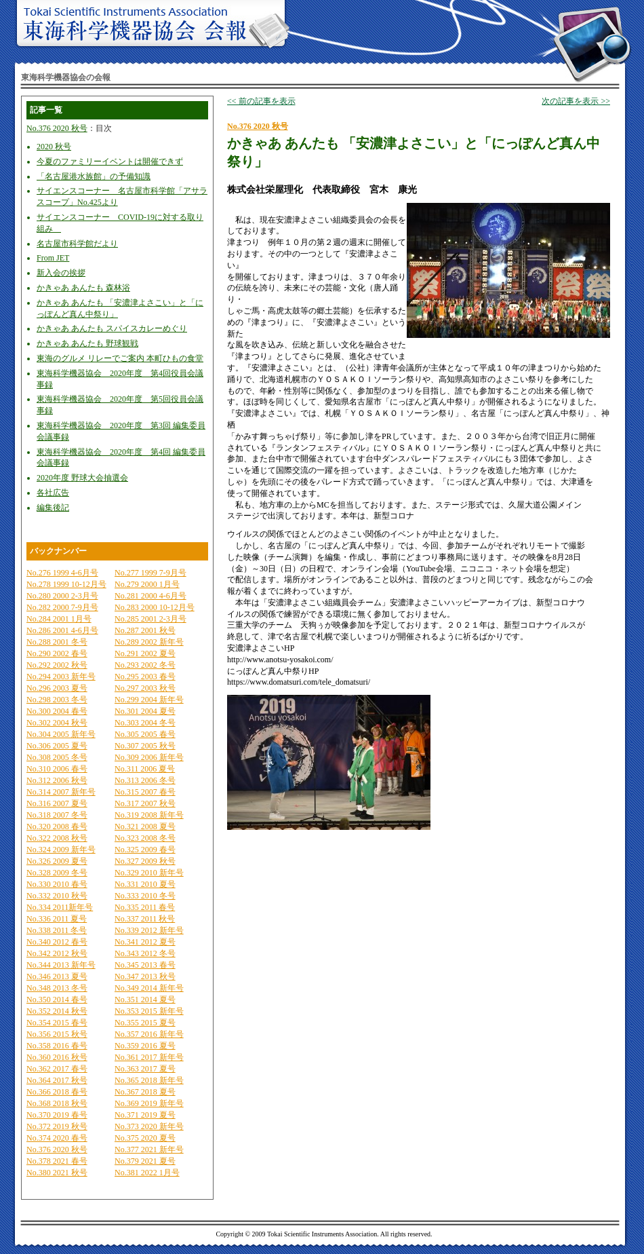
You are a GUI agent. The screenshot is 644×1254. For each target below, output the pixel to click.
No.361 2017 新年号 (149, 1057)
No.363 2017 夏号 (145, 1069)
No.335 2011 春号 (145, 907)
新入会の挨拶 (61, 273)
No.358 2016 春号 (56, 1045)
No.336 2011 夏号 (56, 919)
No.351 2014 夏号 (145, 999)
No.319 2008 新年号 (149, 815)
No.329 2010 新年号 (149, 872)
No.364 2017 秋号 (56, 1080)
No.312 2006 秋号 (56, 780)
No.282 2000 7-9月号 (62, 607)
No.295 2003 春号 (145, 676)
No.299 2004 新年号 (149, 699)
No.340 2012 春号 (56, 942)
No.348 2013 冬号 (56, 988)
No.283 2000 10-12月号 (155, 607)
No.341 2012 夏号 (145, 942)
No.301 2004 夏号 (145, 711)
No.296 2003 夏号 (56, 688)
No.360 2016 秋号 (56, 1057)
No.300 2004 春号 (56, 711)
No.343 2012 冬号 (145, 953)
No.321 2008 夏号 (145, 826)
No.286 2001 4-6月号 (62, 630)
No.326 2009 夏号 (56, 861)
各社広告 (53, 492)
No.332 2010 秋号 (56, 895)
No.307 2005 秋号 (145, 745)
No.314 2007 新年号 (61, 792)
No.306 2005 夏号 (56, 745)
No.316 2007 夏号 (56, 803)
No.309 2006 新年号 (149, 757)
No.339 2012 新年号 (149, 930)
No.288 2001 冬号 (56, 642)
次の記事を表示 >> (576, 101)
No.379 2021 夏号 (145, 1161)
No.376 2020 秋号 (56, 128)
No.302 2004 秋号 (56, 722)
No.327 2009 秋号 (145, 861)
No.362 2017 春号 (56, 1069)
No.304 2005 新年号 (61, 734)
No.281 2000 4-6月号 (150, 596)
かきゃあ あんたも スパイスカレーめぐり (112, 328)
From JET (53, 258)
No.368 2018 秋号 (56, 1103)
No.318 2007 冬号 (56, 815)
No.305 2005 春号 (145, 734)
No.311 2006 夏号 (145, 769)
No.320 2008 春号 (56, 826)
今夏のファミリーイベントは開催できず (110, 161)
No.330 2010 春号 (56, 884)
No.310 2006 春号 (56, 769)
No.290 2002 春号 (56, 653)
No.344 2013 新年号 (61, 965)
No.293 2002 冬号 (145, 665)
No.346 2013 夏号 (56, 976)
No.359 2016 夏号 (145, 1045)
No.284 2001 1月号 (59, 619)
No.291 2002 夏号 (145, 653)
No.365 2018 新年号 (149, 1080)
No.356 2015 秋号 (56, 1034)
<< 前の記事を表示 (261, 101)
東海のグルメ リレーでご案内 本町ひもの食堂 (120, 358)
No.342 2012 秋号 (56, 953)
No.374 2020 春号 (56, 1138)
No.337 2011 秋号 (145, 919)
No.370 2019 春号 (56, 1115)
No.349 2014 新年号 (149, 988)
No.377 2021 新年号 (149, 1149)
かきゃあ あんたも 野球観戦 (87, 343)
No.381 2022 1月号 (147, 1172)
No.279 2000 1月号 (147, 584)
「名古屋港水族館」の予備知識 (93, 176)
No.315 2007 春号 (145, 792)
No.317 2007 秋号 (145, 803)
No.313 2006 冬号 (145, 780)
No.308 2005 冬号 (56, 757)
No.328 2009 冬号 (56, 872)
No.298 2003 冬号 (56, 699)
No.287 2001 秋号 (145, 630)
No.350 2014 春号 (56, 999)
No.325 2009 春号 (145, 849)
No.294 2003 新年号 (61, 676)
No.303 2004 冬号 (145, 722)
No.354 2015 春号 (56, 1022)
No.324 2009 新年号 (61, 849)
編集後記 (53, 507)
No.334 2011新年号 (59, 907)
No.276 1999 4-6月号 (62, 572)
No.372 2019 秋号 (56, 1126)
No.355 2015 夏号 (145, 1022)
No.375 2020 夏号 (145, 1138)
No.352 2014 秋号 (56, 1011)
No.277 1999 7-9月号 (150, 572)
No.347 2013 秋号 (145, 976)
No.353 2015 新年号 (149, 1011)
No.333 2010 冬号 (145, 895)
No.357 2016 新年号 (149, 1034)
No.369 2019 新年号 (149, 1103)
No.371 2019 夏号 (145, 1115)
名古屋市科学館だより (77, 243)
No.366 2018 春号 (56, 1092)
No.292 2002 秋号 (56, 665)
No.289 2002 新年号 (149, 642)
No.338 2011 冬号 (56, 930)
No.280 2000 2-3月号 (62, 596)
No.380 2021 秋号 (56, 1172)
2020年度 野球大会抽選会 (82, 477)
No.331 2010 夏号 (145, 884)
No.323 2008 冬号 (145, 838)
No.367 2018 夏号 (145, 1092)
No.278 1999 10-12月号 (66, 584)
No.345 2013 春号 (145, 965)
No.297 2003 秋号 (145, 688)
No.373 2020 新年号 (149, 1126)
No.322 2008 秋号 (56, 838)
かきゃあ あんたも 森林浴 (83, 287)
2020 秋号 (54, 146)
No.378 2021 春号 (56, 1161)
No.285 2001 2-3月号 (150, 619)
